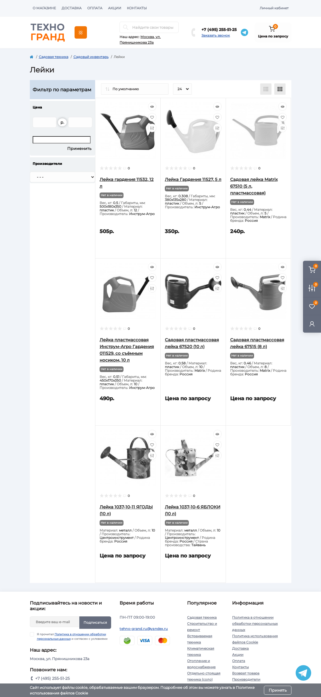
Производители (246, 679)
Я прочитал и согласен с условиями (72, 636)
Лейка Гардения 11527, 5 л (193, 179)
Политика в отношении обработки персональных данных (255, 623)
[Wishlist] (152, 117)
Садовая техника (53, 57)
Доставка (72, 8)
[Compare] (152, 128)
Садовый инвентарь (91, 57)
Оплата (94, 8)
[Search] (126, 27)
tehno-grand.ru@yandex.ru (144, 629)
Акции (114, 8)
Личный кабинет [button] (274, 8)
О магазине (44, 8)
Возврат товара (245, 673)
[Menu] (81, 32)
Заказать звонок (215, 35)
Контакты (137, 8)
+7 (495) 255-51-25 (219, 29)
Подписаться (95, 622)
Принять (278, 690)
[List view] (265, 89)
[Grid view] (280, 89)
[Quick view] (152, 106)
